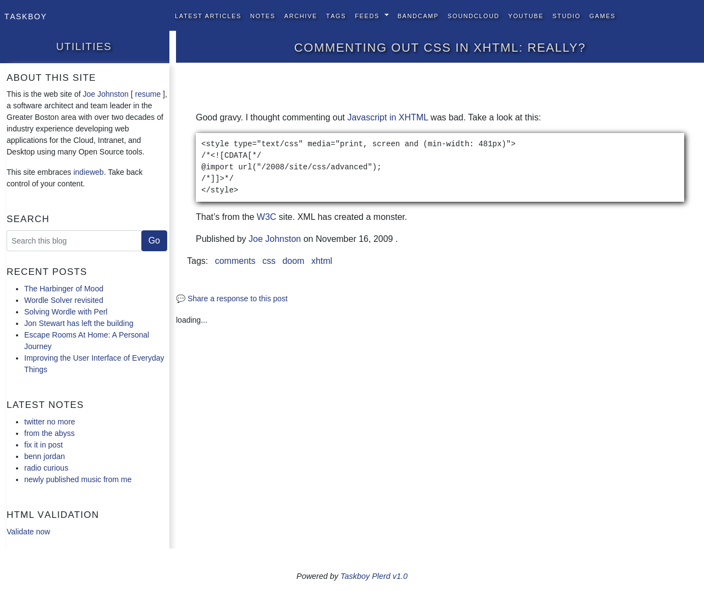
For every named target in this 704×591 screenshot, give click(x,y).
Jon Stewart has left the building (78, 323)
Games (603, 15)
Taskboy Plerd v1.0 (374, 576)
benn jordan (44, 456)
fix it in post (43, 444)
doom (293, 261)
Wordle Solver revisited (63, 300)
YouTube (525, 15)
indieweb (88, 172)
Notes (263, 15)
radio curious (46, 467)
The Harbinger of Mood (63, 288)
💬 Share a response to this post (232, 298)
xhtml (321, 261)
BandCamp (418, 15)
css (269, 261)
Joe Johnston (106, 94)
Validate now (28, 531)
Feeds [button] (368, 15)
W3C (267, 217)
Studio (566, 15)
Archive (300, 15)
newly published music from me (77, 479)
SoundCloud (473, 15)
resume (148, 94)
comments (235, 261)
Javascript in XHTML (387, 117)
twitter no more (49, 421)
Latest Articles (208, 15)
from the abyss (49, 433)
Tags (336, 15)
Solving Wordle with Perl (65, 311)
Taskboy (25, 15)
